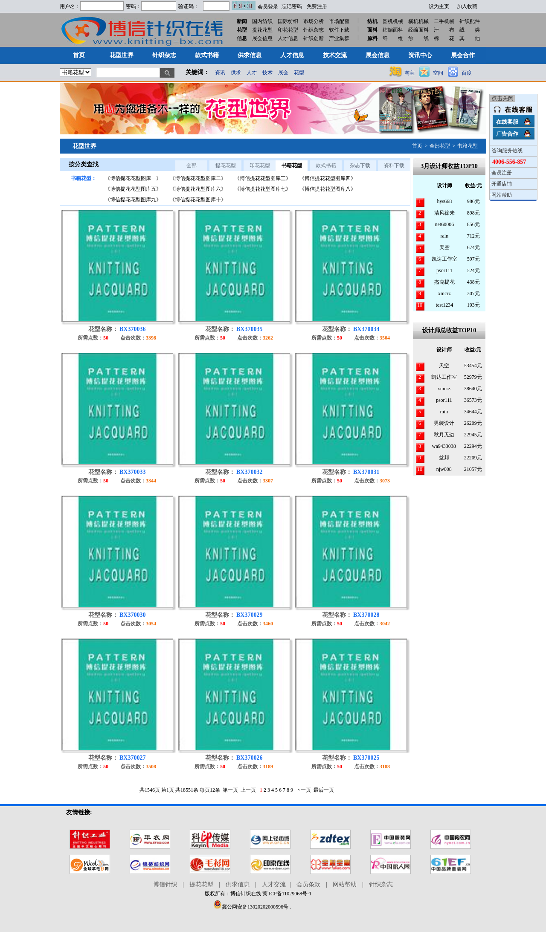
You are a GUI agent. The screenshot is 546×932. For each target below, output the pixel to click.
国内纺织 (262, 21)
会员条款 (308, 884)
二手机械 (444, 21)
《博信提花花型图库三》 (263, 178)
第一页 (230, 790)
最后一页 (324, 790)
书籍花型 (467, 146)
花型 (299, 72)
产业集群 (339, 38)
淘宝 (409, 73)
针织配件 (469, 21)
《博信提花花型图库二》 (198, 178)
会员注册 (501, 173)
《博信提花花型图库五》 (133, 189)
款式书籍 (326, 165)
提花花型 (262, 30)
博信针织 (165, 884)
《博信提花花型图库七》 (263, 189)
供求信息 (238, 884)
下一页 (303, 790)
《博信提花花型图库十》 (198, 200)
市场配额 (339, 21)
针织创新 (313, 38)
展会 (283, 72)
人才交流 (274, 884)
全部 (191, 165)
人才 (252, 72)
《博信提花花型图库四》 (327, 178)
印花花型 (288, 30)
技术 (267, 72)
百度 (467, 73)
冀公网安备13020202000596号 (250, 907)
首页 (417, 146)
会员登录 (268, 7)
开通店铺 (501, 184)
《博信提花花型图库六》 (198, 189)
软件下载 (339, 30)
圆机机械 (393, 21)
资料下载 (394, 165)
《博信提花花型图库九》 (133, 200)
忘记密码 (292, 6)
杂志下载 (360, 165)
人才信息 (288, 38)
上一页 (248, 790)
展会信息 (262, 38)
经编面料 (418, 30)
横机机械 (418, 21)
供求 (236, 72)
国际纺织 (288, 21)
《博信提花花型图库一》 (133, 178)
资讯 (220, 72)
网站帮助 (501, 195)
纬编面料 (393, 30)
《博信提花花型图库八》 (327, 189)
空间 (438, 73)
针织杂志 (313, 30)
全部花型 (440, 146)
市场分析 (313, 21)
